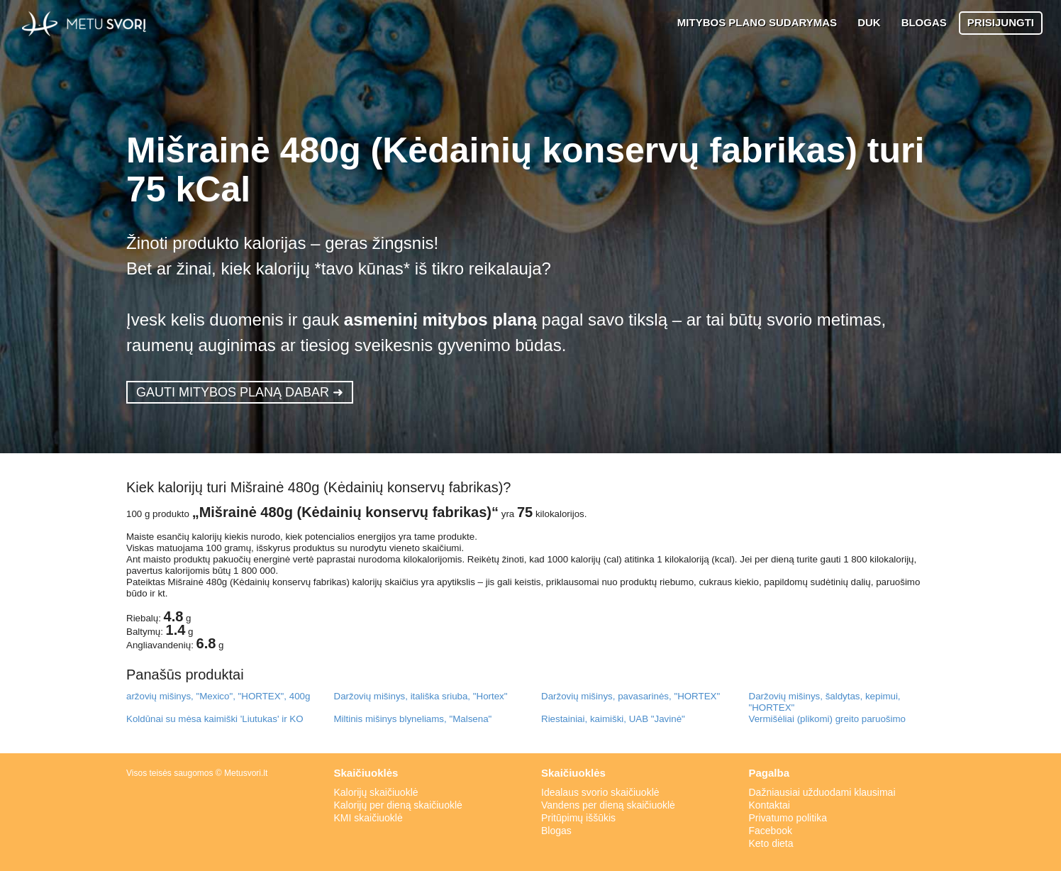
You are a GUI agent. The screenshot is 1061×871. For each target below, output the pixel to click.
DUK (869, 22)
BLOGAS (924, 22)
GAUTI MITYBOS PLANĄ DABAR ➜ (239, 392)
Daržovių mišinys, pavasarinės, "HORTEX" (630, 696)
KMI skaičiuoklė (368, 817)
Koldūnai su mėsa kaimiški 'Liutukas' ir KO (215, 719)
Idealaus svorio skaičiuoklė (600, 792)
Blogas (556, 830)
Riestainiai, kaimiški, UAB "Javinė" (613, 719)
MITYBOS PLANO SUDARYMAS (757, 22)
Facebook (770, 830)
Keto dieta (771, 843)
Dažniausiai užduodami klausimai (822, 792)
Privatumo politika (788, 817)
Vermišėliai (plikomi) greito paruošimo (827, 719)
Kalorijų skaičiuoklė (376, 792)
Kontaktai (769, 805)
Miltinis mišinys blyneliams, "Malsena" (413, 719)
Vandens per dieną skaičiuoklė (608, 805)
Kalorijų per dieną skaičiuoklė (398, 805)
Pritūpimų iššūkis (578, 817)
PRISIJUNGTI (1000, 22)
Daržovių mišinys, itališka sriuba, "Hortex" (421, 696)
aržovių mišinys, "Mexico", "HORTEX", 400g (218, 696)
